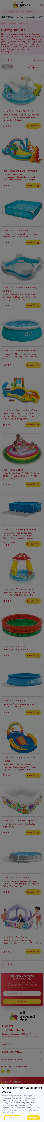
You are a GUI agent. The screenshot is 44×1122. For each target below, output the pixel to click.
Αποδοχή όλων (33, 1118)
